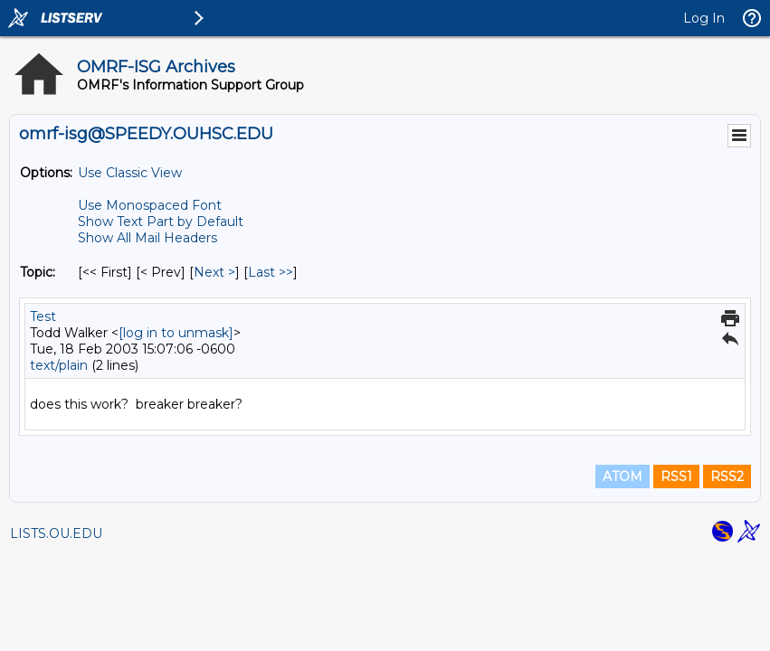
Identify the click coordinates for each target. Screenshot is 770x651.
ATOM (622, 476)
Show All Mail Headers (147, 238)
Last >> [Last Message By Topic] (270, 272)
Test (43, 316)
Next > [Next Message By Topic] (214, 272)
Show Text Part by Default (160, 221)
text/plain (59, 365)
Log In (704, 18)
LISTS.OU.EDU (56, 533)
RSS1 (676, 476)
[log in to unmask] (176, 333)
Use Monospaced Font (150, 205)
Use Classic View (130, 173)
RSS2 (727, 476)
